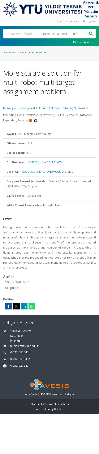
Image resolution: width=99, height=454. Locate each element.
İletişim (69, 394)
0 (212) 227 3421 (20, 365)
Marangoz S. (11, 108)
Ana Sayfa (10, 52)
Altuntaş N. (69, 108)
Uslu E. (43, 108)
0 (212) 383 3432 (20, 359)
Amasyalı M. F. (29, 108)
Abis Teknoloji (44, 409)
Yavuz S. (83, 108)
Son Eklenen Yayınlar (33, 52)
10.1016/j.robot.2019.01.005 (45, 162)
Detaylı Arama (83, 42)
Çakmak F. (55, 108)
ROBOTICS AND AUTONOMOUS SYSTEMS (47, 172)
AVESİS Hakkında (51, 394)
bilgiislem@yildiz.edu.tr (24, 346)
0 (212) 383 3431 (20, 352)
